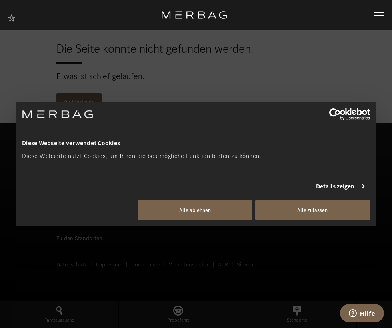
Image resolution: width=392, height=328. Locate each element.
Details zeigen (335, 186)
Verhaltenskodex (189, 264)
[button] (59, 314)
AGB (223, 264)
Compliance (145, 264)
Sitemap (246, 264)
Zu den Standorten (79, 238)
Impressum (109, 264)
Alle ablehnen (195, 209)
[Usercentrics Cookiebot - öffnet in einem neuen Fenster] (335, 114)
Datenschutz (71, 264)
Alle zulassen (312, 209)
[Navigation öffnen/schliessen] (379, 15)
